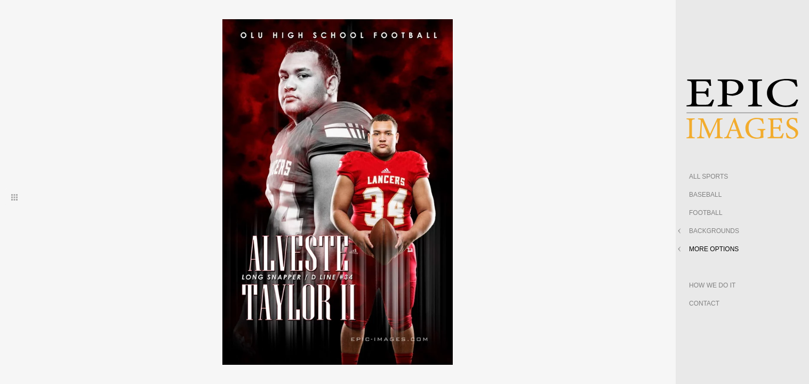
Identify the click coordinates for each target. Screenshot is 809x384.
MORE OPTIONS (714, 249)
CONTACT (704, 303)
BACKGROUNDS (714, 231)
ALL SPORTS (708, 176)
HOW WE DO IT (712, 285)
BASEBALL (705, 194)
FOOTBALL (706, 213)
